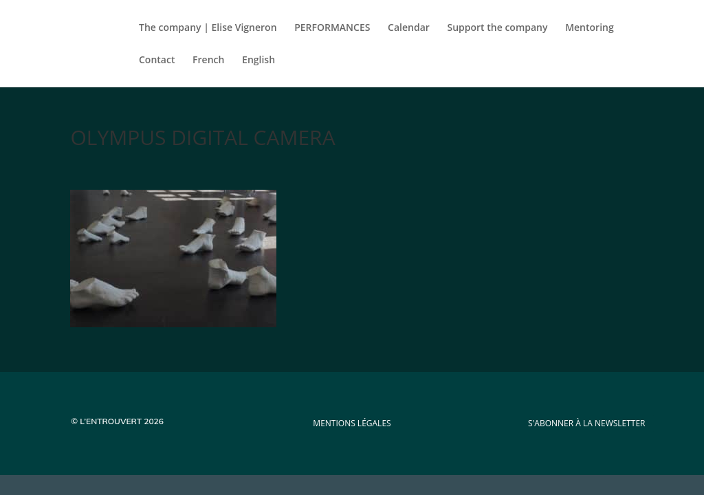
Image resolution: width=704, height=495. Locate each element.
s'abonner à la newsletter (586, 423)
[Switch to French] (208, 71)
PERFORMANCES (332, 28)
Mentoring (589, 28)
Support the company (498, 28)
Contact (157, 60)
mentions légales (351, 423)
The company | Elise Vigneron (208, 28)
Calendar (409, 28)
